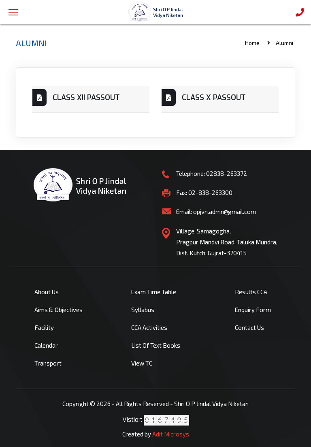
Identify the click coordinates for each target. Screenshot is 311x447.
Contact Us (249, 327)
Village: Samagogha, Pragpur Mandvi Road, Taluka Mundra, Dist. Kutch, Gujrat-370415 (226, 242)
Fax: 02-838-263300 (204, 192)
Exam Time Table (153, 291)
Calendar (46, 345)
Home (252, 42)
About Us (46, 291)
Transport (48, 363)
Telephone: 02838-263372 (211, 173)
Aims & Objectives (58, 309)
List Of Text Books (155, 345)
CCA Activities (149, 327)
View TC (141, 363)
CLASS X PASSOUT (214, 98)
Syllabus (142, 309)
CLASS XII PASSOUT (86, 98)
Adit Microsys (170, 434)
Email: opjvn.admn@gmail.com (216, 211)
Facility (44, 327)
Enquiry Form (253, 309)
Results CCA (251, 291)
